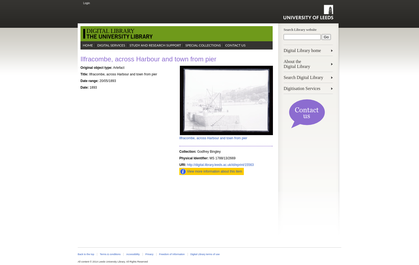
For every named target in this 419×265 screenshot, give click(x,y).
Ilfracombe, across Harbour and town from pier (213, 138)
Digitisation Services (302, 88)
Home (88, 45)
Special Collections (203, 45)
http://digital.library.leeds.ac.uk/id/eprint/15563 (220, 165)
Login (86, 3)
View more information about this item (214, 171)
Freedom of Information (172, 254)
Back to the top (86, 254)
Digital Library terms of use (205, 254)
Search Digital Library (303, 77)
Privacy (149, 254)
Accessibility (133, 254)
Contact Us (235, 45)
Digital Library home (302, 50)
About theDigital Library (297, 64)
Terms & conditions (110, 254)
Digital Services (111, 45)
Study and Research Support (155, 45)
